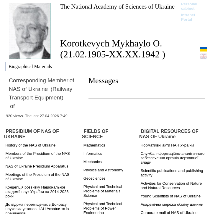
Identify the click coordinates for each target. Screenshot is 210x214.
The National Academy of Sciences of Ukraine (117, 6)
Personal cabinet (189, 6)
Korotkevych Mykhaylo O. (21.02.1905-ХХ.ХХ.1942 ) (112, 48)
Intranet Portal (188, 17)
